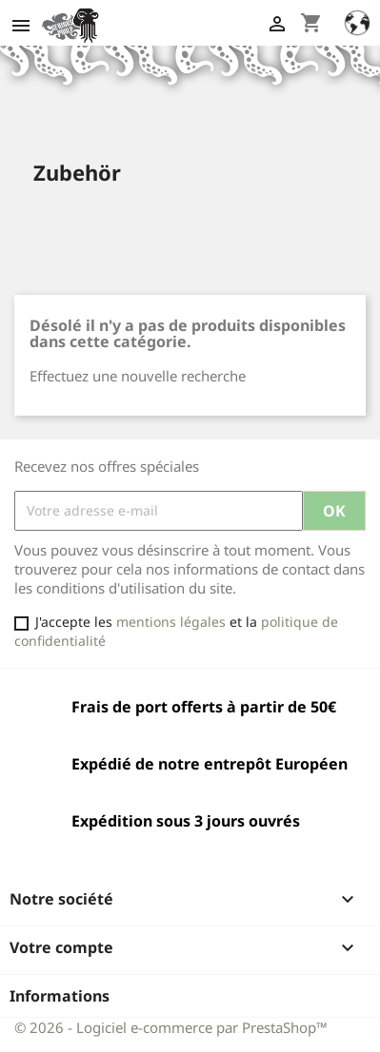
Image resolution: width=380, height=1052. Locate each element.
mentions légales (171, 622)
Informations (60, 995)
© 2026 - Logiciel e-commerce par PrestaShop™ (171, 1027)
